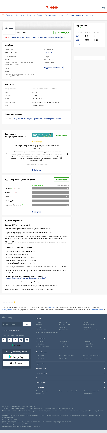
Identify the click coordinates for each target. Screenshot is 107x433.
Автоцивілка (40, 393)
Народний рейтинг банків (90, 329)
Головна (4, 302)
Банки (39, 15)
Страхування (50, 15)
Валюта (9, 15)
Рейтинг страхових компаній (91, 391)
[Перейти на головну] (53, 8)
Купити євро (63, 358)
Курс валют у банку (29, 37)
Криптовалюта (76, 15)
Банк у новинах (16, 37)
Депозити (19, 15)
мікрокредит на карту (98, 309)
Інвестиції (63, 15)
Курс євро (86, 322)
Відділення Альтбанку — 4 (53, 68)
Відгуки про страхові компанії (68, 391)
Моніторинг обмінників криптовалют (47, 332)
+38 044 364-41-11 (50, 62)
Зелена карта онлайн (42, 391)
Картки (57, 37)
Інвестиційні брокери (89, 324)
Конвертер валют (41, 329)
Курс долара (63, 322)
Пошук (27, 324)
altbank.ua (48, 52)
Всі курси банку (81, 44)
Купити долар (40, 358)
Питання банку (42, 37)
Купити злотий (87, 358)
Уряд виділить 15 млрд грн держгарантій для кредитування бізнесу (37, 118)
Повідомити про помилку (12, 330)
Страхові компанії (88, 393)
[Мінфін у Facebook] (4, 339)
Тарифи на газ (87, 327)
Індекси (89, 15)
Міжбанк (38, 327)
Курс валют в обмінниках (66, 355)
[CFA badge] (6, 401)
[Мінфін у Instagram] (21, 339)
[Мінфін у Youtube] (27, 339)
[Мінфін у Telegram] (10, 339)
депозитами (50, 307)
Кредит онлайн (63, 329)
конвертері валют (7, 309)
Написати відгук (62, 33)
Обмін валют (40, 355)
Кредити (31, 15)
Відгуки (51, 37)
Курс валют (39, 322)
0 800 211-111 (49, 60)
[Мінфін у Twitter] (15, 339)
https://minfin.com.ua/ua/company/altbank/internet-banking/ (25, 278)
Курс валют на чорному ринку (91, 355)
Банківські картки (64, 324)
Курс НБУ (39, 324)
